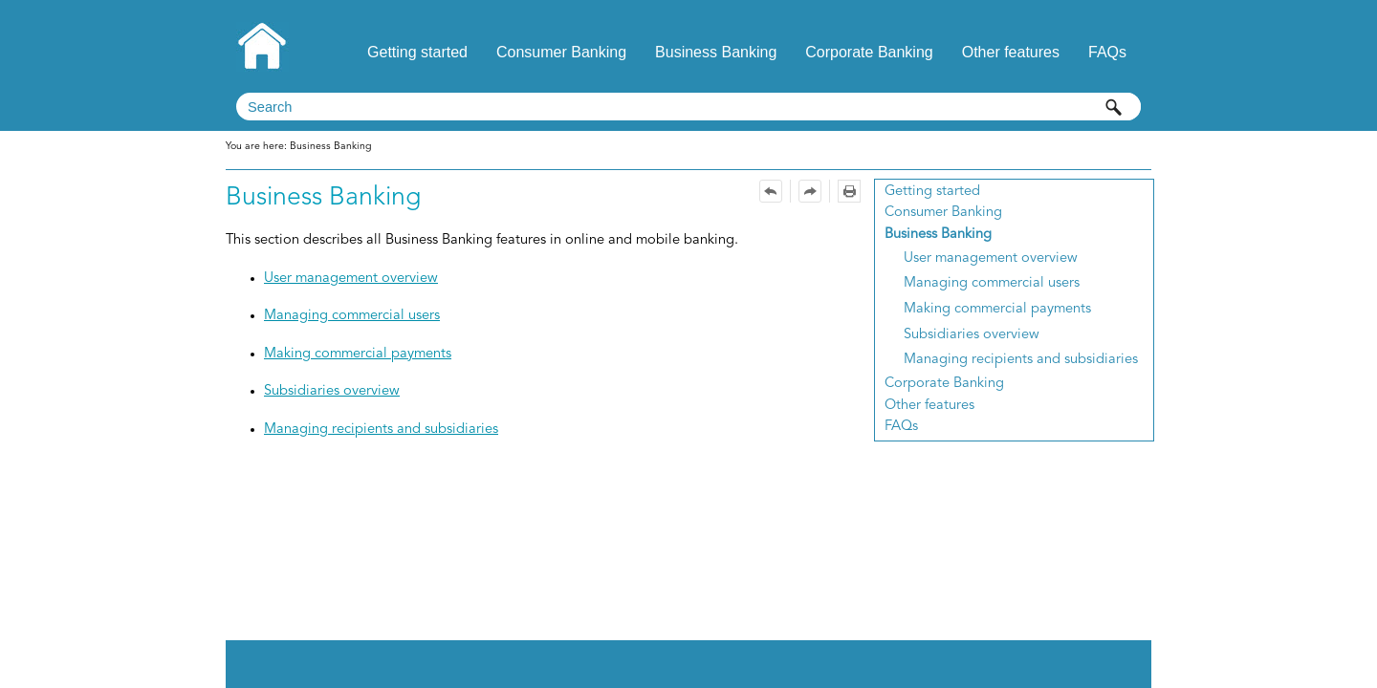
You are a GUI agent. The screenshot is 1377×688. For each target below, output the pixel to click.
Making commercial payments (997, 309)
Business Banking (715, 52)
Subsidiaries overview (971, 335)
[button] (1114, 106)
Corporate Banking (868, 52)
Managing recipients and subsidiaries (1021, 360)
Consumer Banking (561, 52)
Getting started (417, 52)
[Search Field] (688, 106)
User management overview (991, 258)
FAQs (1107, 52)
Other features (1011, 52)
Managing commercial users (992, 283)
